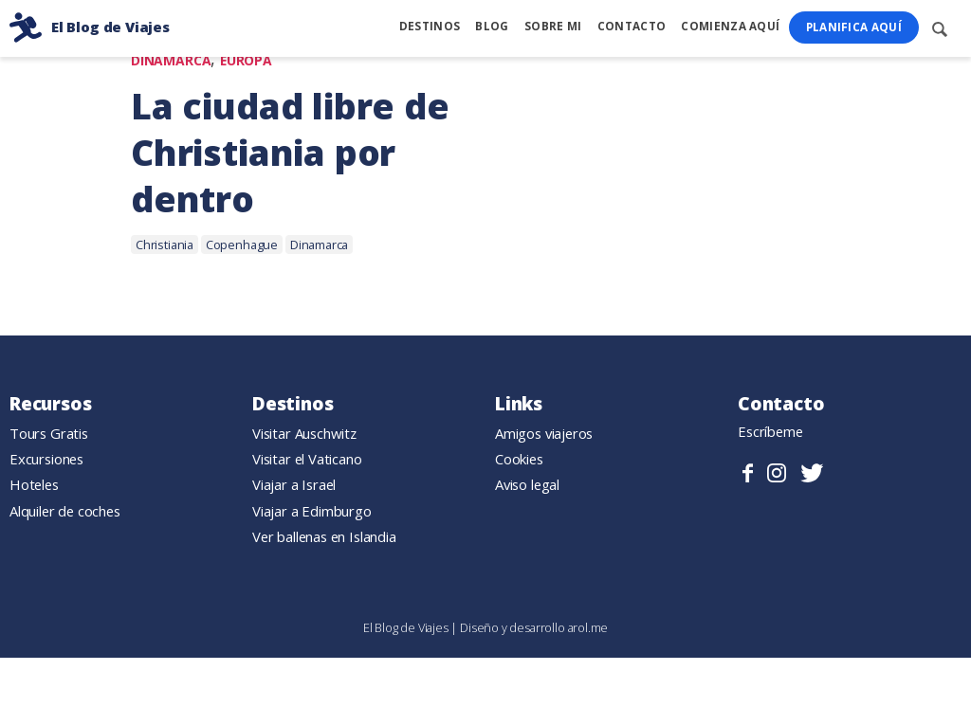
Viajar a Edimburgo (312, 510)
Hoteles (34, 485)
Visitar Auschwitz (304, 434)
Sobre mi (552, 26)
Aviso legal (527, 485)
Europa (246, 61)
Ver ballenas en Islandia (324, 536)
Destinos (429, 26)
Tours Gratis (48, 434)
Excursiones (46, 459)
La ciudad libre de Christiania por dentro (290, 153)
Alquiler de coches (64, 510)
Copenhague (242, 245)
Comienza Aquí (730, 26)
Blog (491, 26)
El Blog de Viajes (407, 627)
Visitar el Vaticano (307, 459)
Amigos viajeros (544, 434)
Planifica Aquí (854, 27)
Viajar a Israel (294, 485)
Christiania (164, 245)
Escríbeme (770, 432)
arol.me (588, 627)
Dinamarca (171, 61)
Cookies (519, 459)
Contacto (631, 26)
